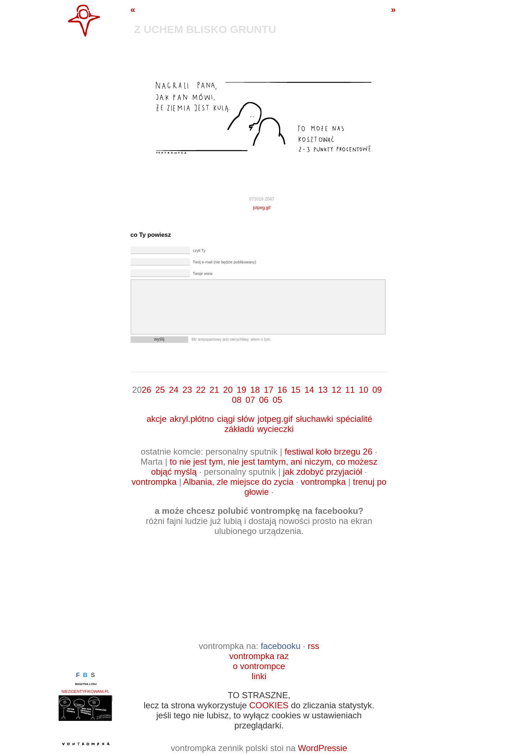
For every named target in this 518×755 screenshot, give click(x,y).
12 (336, 390)
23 (187, 390)
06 (264, 400)
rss (313, 646)
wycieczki (275, 429)
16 (282, 390)
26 (146, 390)
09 (377, 390)
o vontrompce (259, 666)
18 (255, 390)
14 (309, 390)
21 (214, 390)
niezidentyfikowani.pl (85, 691)
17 (268, 390)
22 (201, 390)
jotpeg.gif (262, 207)
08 (237, 400)
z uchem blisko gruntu (205, 29)
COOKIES (268, 705)
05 (277, 400)
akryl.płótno (192, 419)
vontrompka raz (258, 656)
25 (160, 390)
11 (350, 390)
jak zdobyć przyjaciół (322, 472)
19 (241, 390)
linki (258, 676)
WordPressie (322, 748)
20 (228, 390)
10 (363, 390)
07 (250, 400)
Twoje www (203, 273)
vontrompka (154, 482)
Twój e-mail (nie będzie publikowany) (224, 262)
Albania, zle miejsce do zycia (238, 482)
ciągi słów (235, 419)
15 (296, 390)
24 (173, 390)
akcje (156, 419)
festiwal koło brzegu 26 (328, 451)
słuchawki (314, 419)
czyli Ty (199, 250)
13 (323, 390)
